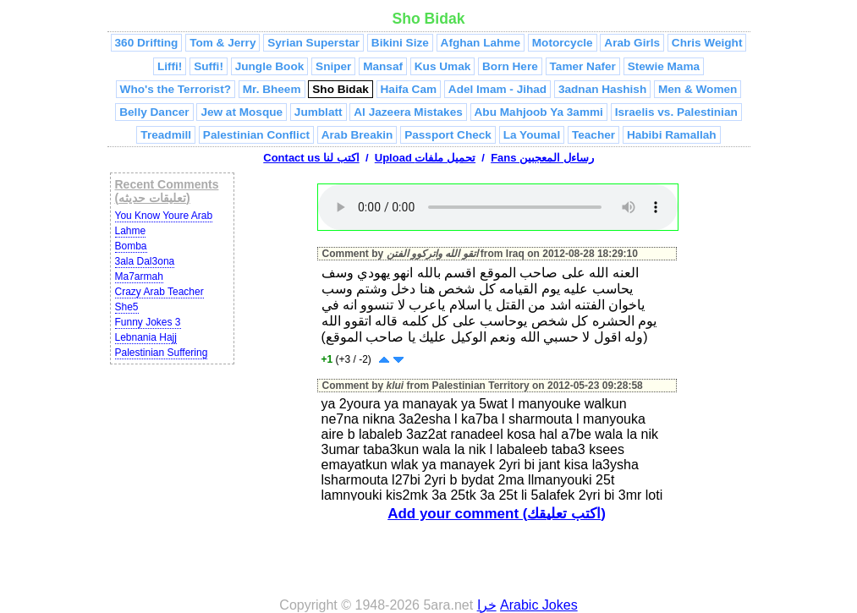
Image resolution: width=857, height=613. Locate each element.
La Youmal (531, 135)
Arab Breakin (357, 135)
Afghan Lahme (480, 42)
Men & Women (697, 89)
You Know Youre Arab (164, 216)
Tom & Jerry (222, 42)
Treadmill (165, 135)
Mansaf (383, 66)
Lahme (130, 231)
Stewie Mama (664, 66)
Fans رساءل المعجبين (542, 157)
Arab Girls (632, 42)
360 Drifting (147, 42)
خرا (487, 605)
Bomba (131, 246)
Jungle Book (270, 66)
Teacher (593, 135)
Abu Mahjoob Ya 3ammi (539, 112)
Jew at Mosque (242, 112)
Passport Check (448, 135)
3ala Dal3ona (145, 261)
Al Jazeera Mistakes (408, 112)
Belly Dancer (154, 112)
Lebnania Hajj (146, 337)
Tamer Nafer (583, 66)
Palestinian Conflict (256, 135)
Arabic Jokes (539, 605)
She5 (127, 307)
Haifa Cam (409, 89)
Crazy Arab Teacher (159, 292)
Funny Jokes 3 (148, 322)
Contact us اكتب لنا (311, 157)
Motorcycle (562, 42)
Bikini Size (400, 42)
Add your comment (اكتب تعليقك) (496, 514)
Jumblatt (318, 112)
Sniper (333, 66)
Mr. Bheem (272, 89)
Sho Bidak (340, 89)
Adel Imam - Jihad (497, 89)
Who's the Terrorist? (175, 89)
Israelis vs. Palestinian (676, 112)
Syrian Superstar (313, 42)
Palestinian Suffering (161, 352)
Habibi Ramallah (672, 135)
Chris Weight (707, 42)
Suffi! (208, 66)
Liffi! (169, 66)
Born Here (510, 66)
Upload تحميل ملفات (425, 157)
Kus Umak (442, 66)
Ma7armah (139, 276)
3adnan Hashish (602, 89)
